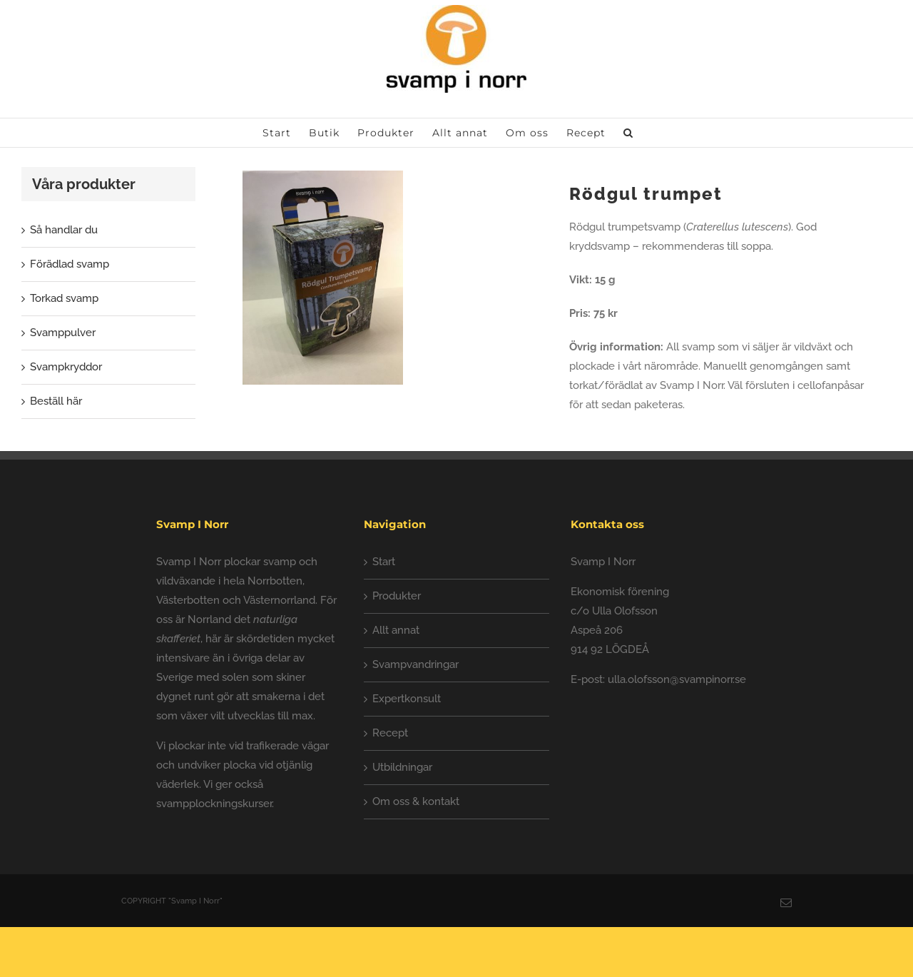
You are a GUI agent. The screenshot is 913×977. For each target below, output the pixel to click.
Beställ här (56, 401)
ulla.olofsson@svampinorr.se (677, 679)
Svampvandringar (415, 664)
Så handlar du (64, 229)
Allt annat (395, 630)
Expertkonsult (406, 698)
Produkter (396, 595)
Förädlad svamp (69, 264)
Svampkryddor (66, 366)
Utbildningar (402, 767)
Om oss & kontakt (415, 801)
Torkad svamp (64, 298)
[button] (628, 132)
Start (383, 561)
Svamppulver (63, 332)
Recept (390, 733)
